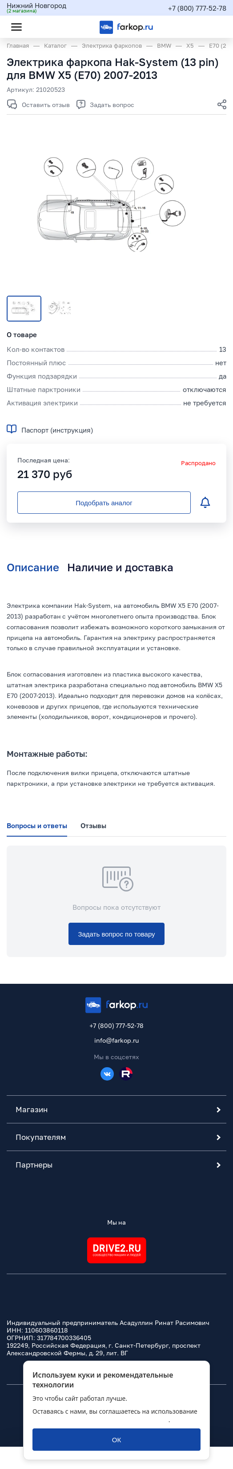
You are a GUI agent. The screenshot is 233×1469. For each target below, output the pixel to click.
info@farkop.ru (116, 1040)
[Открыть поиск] (40, 27)
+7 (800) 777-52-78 (197, 8)
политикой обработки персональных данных (100, 1419)
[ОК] (116, 1439)
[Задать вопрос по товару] (116, 934)
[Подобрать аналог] (104, 502)
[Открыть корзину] (212, 27)
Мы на (116, 1222)
